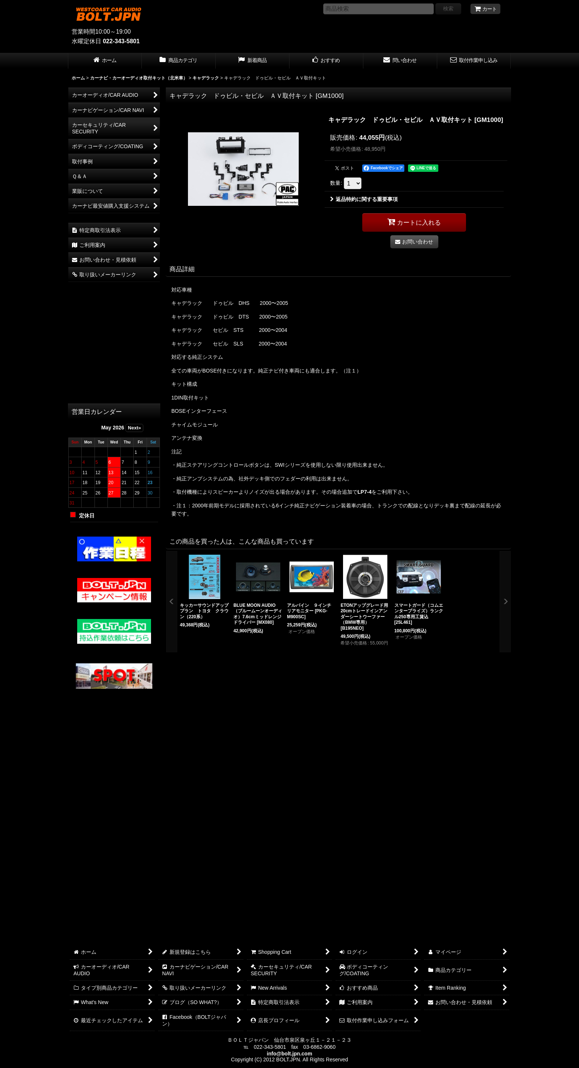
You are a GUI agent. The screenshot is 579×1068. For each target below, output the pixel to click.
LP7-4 (364, 492)
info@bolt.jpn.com (289, 1054)
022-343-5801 (121, 41)
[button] (171, 602)
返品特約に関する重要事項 (364, 199)
